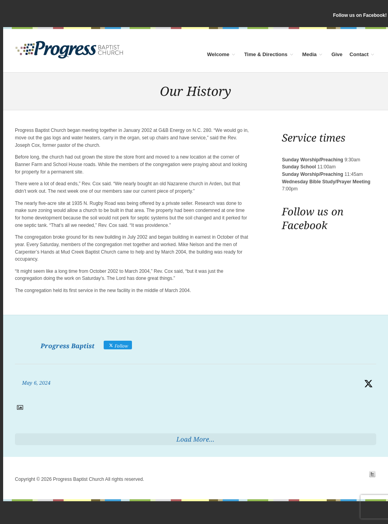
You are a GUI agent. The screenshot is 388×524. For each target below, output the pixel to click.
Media (310, 54)
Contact (360, 54)
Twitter (372, 474)
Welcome (219, 54)
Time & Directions (267, 54)
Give (336, 54)
